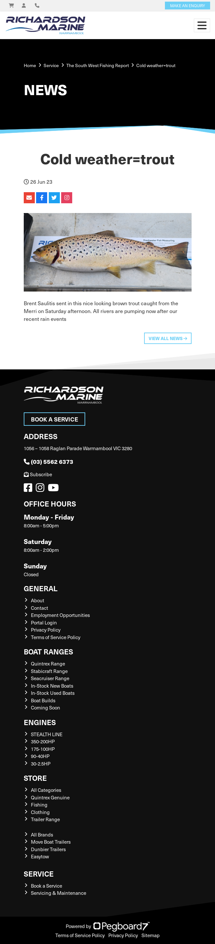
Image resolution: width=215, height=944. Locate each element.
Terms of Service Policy (55, 637)
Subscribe (38, 474)
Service (39, 873)
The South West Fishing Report (97, 65)
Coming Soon (45, 707)
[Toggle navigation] (202, 25)
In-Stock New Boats (52, 685)
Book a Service (54, 419)
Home (30, 65)
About (37, 600)
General (41, 588)
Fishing (39, 804)
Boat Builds (43, 700)
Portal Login (44, 622)
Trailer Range (45, 819)
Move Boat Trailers (51, 841)
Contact (39, 608)
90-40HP (40, 756)
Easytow (40, 856)
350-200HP (43, 741)
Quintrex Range (48, 663)
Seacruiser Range (50, 678)
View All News (168, 338)
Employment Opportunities (60, 615)
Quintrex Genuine (50, 797)
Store (35, 778)
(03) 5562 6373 (48, 461)
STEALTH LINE (46, 734)
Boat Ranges (48, 651)
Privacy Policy (45, 629)
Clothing (40, 812)
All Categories (46, 790)
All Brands (42, 834)
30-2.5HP (40, 763)
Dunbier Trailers (48, 849)
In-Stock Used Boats (52, 693)
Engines (40, 722)
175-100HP (43, 749)
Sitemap (150, 935)
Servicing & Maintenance (58, 893)
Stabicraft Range (49, 671)
